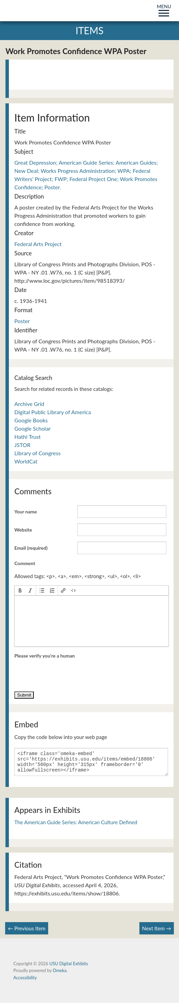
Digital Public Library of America (52, 412)
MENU (164, 9)
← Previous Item (26, 932)
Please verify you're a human (44, 656)
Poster (22, 321)
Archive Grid (29, 403)
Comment (24, 563)
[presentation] (20, 590)
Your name (25, 511)
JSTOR (22, 445)
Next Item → (156, 932)
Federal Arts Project (37, 244)
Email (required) (30, 548)
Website (23, 530)
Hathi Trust (27, 436)
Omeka (59, 974)
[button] (20, 590)
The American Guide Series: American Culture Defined (75, 826)
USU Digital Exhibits (68, 967)
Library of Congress (37, 453)
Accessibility (25, 981)
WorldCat (25, 461)
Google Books (31, 420)
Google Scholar (32, 428)
